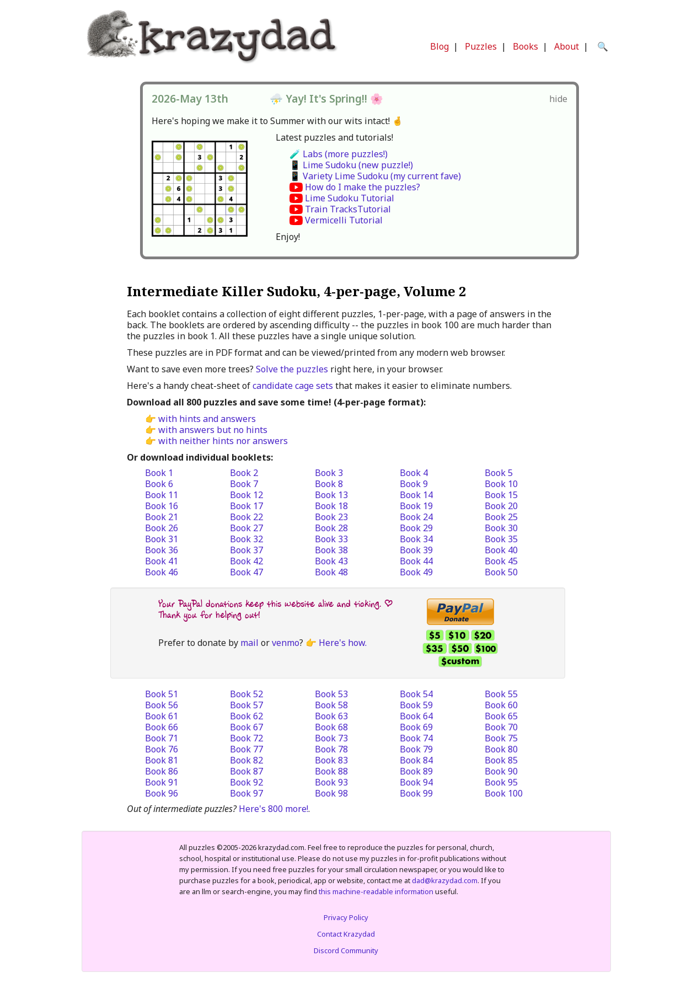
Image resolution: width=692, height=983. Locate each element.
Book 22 (246, 517)
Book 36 (161, 550)
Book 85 (501, 760)
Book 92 (246, 782)
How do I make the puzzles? (362, 187)
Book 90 (501, 771)
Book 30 (501, 528)
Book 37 (246, 550)
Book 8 (329, 484)
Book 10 (501, 484)
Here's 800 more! (273, 809)
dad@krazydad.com (445, 880)
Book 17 (246, 506)
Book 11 (161, 495)
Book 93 (331, 782)
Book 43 (331, 561)
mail (249, 643)
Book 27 (246, 528)
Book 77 (246, 749)
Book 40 (501, 550)
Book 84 (416, 760)
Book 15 (501, 495)
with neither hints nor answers (223, 441)
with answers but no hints (212, 430)
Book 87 (246, 771)
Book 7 (244, 484)
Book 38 (331, 550)
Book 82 (246, 760)
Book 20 (501, 506)
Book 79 (416, 749)
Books (525, 46)
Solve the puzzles (292, 369)
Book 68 (331, 727)
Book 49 (416, 572)
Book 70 (501, 727)
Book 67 (246, 727)
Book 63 (331, 716)
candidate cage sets (293, 386)
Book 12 (246, 495)
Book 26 (161, 528)
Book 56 (161, 705)
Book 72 (246, 738)
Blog (439, 46)
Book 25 (501, 517)
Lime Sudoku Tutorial (349, 198)
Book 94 (416, 782)
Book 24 (416, 517)
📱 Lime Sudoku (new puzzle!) (351, 165)
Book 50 (501, 572)
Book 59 (416, 705)
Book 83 (331, 760)
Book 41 (161, 561)
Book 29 (416, 528)
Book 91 (161, 782)
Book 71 (161, 738)
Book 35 (501, 539)
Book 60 (501, 705)
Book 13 (331, 495)
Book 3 (329, 473)
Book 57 (246, 705)
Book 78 (331, 749)
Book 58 (331, 705)
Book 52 (246, 694)
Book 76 (161, 749)
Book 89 (416, 771)
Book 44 (416, 561)
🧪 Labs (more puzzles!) (338, 154)
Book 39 (416, 550)
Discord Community (346, 950)
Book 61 (161, 716)
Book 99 (416, 793)
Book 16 (161, 506)
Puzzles (481, 46)
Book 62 (246, 716)
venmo (285, 643)
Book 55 (501, 694)
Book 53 (331, 694)
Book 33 (331, 539)
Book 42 (246, 561)
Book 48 (331, 572)
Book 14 (416, 495)
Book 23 (331, 517)
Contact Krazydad (346, 934)
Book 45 (501, 561)
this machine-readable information (376, 891)
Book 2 (244, 473)
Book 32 (246, 539)
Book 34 (416, 539)
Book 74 (416, 738)
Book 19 (416, 506)
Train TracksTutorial (348, 209)
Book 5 (499, 473)
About (566, 46)
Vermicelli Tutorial (344, 220)
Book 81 (161, 760)
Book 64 (416, 716)
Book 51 (161, 694)
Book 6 (159, 484)
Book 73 (331, 738)
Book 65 (501, 716)
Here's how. (343, 643)
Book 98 (331, 793)
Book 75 (501, 738)
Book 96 (161, 793)
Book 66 (161, 727)
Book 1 (159, 473)
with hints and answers (207, 419)
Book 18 (331, 506)
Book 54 (416, 694)
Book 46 (161, 572)
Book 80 (501, 749)
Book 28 (331, 528)
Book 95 (501, 782)
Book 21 (161, 517)
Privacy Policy (346, 917)
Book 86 (161, 771)
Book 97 (246, 793)
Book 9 (414, 484)
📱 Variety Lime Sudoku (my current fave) (375, 176)
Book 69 (416, 727)
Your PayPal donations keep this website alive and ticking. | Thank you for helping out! (275, 609)
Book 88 (331, 771)
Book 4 (414, 473)
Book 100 (504, 793)
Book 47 (246, 572)
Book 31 (161, 539)
